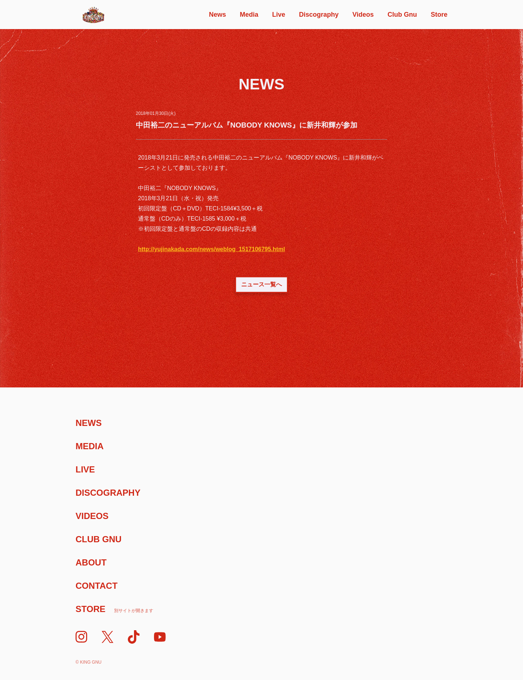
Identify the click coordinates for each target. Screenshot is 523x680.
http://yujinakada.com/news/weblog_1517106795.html (211, 249)
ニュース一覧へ (261, 284)
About (91, 562)
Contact (97, 586)
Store (439, 14)
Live (278, 14)
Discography (318, 14)
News (217, 14)
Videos (363, 14)
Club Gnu (402, 14)
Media (249, 14)
